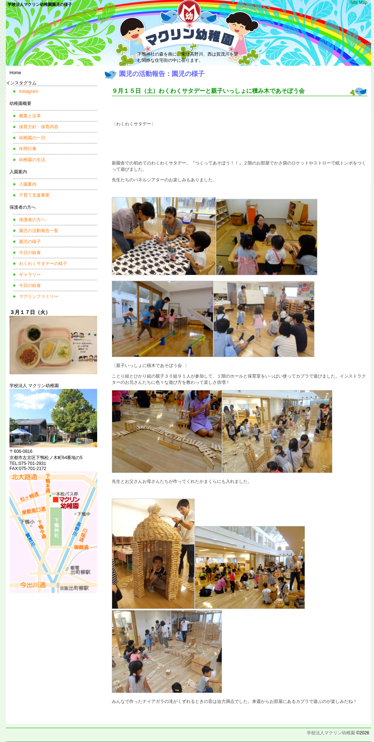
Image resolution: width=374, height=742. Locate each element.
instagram (28, 91)
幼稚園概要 (20, 103)
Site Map (358, 2)
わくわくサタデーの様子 (43, 263)
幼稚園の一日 (32, 137)
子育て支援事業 (34, 195)
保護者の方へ (22, 207)
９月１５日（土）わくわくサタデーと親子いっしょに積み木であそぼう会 (208, 91)
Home (15, 72)
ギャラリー (30, 274)
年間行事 (28, 148)
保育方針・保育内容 (38, 126)
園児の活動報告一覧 (38, 230)
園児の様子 (30, 241)
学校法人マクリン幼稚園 (331, 732)
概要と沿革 (30, 115)
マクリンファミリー (38, 296)
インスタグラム (21, 83)
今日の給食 (30, 252)
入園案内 (18, 171)
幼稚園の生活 (32, 159)
